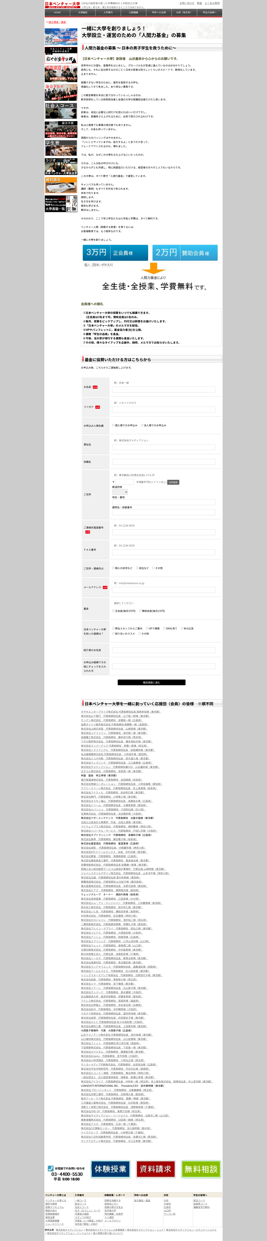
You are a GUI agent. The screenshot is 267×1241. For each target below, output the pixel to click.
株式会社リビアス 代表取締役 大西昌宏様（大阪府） (112, 932)
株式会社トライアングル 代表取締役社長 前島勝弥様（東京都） (118, 750)
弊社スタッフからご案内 (127, 628)
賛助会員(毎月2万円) (152, 611)
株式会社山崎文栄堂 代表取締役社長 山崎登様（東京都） (114, 728)
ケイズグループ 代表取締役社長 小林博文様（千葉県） (113, 1132)
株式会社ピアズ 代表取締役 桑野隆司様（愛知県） (111, 890)
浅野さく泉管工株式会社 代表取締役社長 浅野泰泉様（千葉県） (118, 1107)
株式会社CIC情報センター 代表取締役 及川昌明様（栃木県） (116, 1128)
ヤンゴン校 (169, 1213)
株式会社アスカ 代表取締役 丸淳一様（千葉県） (109, 1124)
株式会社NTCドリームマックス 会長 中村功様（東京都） (114, 852)
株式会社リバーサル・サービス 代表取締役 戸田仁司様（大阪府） (119, 830)
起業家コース (200, 1203)
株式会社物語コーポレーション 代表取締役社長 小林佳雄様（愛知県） (122, 784)
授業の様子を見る (114, 1207)
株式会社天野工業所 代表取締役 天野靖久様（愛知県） (113, 1094)
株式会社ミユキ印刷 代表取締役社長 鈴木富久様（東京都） (116, 758)
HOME (57, 12)
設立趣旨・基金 (142, 1200)
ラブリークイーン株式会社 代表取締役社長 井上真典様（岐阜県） (119, 788)
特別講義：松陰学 (114, 1213)
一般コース (80, 1200)
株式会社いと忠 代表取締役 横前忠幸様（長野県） (111, 911)
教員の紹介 (51, 1210)
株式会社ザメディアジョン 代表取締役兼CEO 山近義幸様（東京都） (120, 767)
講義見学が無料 (202, 1207)
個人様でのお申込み (124, 425)
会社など (142, 568)
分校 (166, 1200)
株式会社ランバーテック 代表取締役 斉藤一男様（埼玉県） (115, 745)
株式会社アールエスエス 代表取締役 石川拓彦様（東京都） (115, 971)
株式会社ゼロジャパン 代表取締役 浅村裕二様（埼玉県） (114, 920)
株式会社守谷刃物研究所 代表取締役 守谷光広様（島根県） (116, 1068)
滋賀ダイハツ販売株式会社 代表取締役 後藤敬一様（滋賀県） (115, 724)
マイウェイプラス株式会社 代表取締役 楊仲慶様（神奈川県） (117, 826)
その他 (157, 568)
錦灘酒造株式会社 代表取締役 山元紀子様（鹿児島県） (112, 881)
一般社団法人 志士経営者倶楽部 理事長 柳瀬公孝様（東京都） (118, 1077)
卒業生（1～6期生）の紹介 (89, 1220)
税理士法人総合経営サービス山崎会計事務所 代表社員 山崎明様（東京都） (123, 869)
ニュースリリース (54, 1224)
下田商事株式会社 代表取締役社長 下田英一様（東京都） (114, 1047)
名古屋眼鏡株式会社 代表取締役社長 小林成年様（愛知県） (115, 754)
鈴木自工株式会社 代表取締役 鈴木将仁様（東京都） (112, 907)
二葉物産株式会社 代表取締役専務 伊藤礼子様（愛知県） (114, 924)
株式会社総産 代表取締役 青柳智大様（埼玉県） (109, 979)
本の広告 (187, 628)
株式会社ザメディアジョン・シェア (145, 1229)
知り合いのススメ (123, 633)
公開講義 (133, 12)
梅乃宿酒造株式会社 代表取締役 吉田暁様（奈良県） (112, 779)
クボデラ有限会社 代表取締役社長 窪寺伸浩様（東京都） (114, 1013)
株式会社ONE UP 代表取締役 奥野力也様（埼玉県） (111, 1111)
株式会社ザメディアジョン (69, 1229)
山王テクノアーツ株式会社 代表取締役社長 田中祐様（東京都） (117, 1034)
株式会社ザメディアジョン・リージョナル (69, 1233)
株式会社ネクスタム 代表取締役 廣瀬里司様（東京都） (113, 1051)
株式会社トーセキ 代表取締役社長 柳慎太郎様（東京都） (114, 958)
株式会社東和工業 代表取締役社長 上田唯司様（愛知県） (114, 1026)
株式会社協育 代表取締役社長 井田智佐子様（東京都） (113, 1017)
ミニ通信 (109, 1217)
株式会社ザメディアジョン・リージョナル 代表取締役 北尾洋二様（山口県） (125, 1115)
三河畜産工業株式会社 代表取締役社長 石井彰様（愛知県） (116, 1102)
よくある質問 (212, 3)
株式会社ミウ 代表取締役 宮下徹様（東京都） (108, 983)
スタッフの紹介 (83, 1217)
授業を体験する (113, 1200)
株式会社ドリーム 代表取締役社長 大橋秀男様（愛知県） (114, 805)
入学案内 (108, 12)
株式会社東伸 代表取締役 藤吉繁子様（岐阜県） (109, 839)
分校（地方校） (184, 12)
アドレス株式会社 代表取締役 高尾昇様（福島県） (111, 1000)
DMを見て (170, 628)
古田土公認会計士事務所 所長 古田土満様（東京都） (112, 822)
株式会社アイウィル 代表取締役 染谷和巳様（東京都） (113, 792)
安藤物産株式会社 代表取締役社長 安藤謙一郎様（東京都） (115, 864)
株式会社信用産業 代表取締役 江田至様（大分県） (111, 898)
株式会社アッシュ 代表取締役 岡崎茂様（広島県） (111, 937)
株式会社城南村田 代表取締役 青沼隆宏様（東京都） (112, 962)
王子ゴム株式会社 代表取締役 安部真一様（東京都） (112, 771)
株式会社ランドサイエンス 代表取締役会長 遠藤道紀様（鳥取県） (119, 966)
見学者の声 (110, 1210)
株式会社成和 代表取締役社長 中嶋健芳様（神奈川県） (113, 847)
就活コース (80, 1203)
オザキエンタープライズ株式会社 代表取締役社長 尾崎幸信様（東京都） (121, 711)
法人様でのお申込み (155, 425)
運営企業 (50, 1217)
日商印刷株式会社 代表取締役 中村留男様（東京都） (112, 949)
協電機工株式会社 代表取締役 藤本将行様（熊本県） (112, 737)
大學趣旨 (82, 12)
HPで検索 (153, 628)
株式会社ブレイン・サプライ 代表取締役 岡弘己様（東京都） (117, 928)
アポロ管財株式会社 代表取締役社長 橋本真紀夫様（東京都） (117, 741)
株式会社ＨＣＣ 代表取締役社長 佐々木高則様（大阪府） (112, 1022)
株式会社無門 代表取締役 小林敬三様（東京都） (109, 796)
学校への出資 (159, 12)
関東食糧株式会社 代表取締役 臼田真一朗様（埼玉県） (113, 1119)
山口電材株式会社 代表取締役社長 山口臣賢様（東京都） (114, 1039)
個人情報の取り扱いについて (108, 1233)
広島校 (167, 1207)
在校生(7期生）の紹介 (86, 1224)
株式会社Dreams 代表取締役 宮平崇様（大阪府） (110, 1056)
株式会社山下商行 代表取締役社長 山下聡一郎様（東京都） (116, 716)
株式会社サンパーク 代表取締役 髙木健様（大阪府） (112, 992)
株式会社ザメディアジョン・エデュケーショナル (191, 1229)
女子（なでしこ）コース (87, 1210)
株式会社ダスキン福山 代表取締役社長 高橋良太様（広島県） (117, 801)
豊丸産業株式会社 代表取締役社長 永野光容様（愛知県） (114, 886)
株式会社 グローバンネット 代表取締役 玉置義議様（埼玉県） (117, 1090)
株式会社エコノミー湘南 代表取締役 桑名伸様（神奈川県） (116, 1073)
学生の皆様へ (210, 12)
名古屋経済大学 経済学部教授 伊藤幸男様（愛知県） (112, 996)
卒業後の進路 (82, 1213)
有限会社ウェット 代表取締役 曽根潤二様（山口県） (112, 945)
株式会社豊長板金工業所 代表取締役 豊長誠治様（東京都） (116, 860)
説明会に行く (111, 1203)
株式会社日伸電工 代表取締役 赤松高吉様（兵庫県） (112, 1005)
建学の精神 (51, 1203)
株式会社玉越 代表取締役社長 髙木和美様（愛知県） (111, 877)
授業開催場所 (52, 1213)
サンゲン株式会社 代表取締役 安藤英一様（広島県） (112, 720)
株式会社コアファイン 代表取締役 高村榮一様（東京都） (114, 733)
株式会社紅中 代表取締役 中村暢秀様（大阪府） (109, 1009)
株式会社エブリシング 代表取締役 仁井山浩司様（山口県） (116, 941)
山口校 (167, 1210)
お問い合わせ (186, 3)
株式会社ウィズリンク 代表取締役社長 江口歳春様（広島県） (117, 762)
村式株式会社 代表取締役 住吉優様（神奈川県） (109, 915)
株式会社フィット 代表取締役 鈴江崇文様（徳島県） (111, 1043)
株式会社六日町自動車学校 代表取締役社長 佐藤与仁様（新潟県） (119, 1136)
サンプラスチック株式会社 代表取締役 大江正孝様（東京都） (117, 1141)
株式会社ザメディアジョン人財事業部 (105, 1229)
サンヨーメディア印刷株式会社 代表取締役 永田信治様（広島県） (119, 1064)
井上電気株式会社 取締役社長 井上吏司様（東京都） (182, 1081)
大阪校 (167, 1203)
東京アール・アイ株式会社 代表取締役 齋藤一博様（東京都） (116, 1098)
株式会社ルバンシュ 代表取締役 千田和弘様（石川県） (113, 809)
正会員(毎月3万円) (123, 611)
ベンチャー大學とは (55, 1200)
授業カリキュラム (54, 1207)
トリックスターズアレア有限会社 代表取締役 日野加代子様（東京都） (122, 975)
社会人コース (82, 1207)
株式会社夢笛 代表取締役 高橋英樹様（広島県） (109, 856)
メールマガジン (113, 1220)
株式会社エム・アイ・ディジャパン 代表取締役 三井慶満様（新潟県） (122, 903)
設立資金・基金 (57, 22)
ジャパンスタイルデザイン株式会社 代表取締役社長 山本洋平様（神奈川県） (125, 873)
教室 (199, 3)
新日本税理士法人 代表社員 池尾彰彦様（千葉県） (111, 954)
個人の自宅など (122, 568)
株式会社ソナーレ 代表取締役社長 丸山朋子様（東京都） (114, 988)
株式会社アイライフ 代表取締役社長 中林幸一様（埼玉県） (115, 1081)
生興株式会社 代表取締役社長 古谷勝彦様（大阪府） (112, 813)
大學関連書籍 (52, 1220)
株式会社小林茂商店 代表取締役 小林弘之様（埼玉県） (113, 1060)
